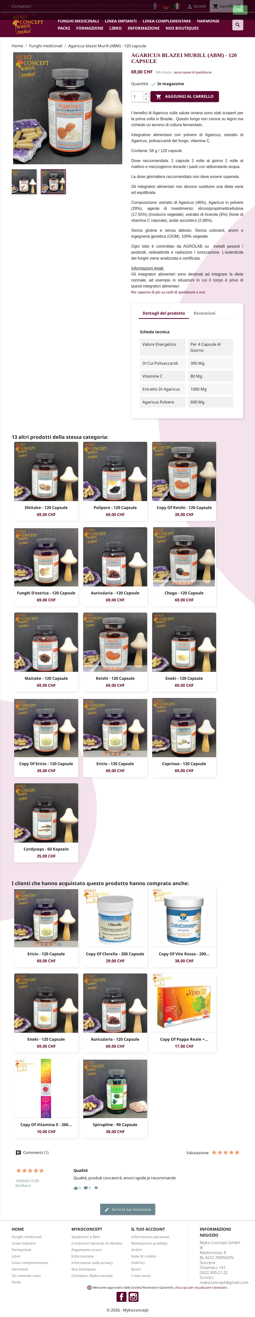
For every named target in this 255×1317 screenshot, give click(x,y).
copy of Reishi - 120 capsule (184, 507)
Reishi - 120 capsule (115, 678)
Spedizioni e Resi (85, 1236)
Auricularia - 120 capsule (115, 593)
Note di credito (143, 1256)
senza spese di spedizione (192, 72)
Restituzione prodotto (149, 1243)
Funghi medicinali (78, 21)
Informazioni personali (150, 1236)
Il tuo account (148, 1229)
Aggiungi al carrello (185, 97)
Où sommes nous (26, 1275)
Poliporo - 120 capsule (115, 507)
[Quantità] (137, 96)
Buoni (136, 1269)
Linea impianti (121, 21)
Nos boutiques (182, 28)
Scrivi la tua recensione (127, 1209)
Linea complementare (167, 21)
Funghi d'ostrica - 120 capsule (46, 593)
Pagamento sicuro (86, 1249)
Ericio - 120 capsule (115, 763)
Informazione (144, 28)
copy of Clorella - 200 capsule (115, 954)
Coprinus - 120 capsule (184, 763)
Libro (115, 28)
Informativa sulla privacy (92, 1262)
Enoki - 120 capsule (184, 678)
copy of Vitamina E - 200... (46, 1124)
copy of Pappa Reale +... (184, 1039)
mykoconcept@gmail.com (224, 1282)
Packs (64, 28)
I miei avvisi (141, 1275)
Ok (240, 10)
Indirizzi (138, 1262)
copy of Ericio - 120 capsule (46, 763)
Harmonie (208, 21)
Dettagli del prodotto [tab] (164, 313)
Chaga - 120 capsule (184, 593)
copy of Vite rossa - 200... (184, 954)
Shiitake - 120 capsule (46, 507)
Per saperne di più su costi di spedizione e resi (168, 292)
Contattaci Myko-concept (92, 1275)
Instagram (133, 1297)
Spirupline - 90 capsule (115, 1124)
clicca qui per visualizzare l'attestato (201, 1287)
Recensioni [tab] (204, 313)
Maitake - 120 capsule (46, 678)
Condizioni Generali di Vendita (96, 1243)
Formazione (89, 28)
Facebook (122, 1297)
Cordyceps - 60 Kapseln (46, 849)
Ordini (136, 1249)
